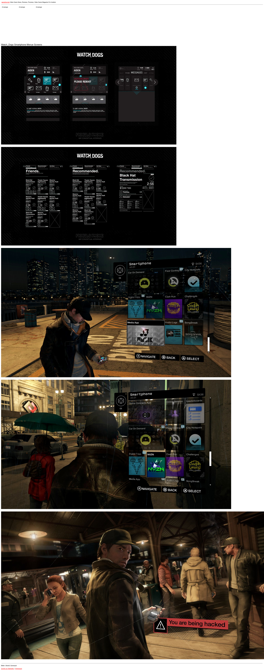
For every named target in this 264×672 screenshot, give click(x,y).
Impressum (18, 668)
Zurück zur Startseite (7, 668)
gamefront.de (6, 2)
